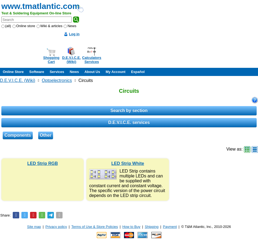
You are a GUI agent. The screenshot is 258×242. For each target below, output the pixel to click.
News (70, 26)
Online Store (13, 72)
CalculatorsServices (91, 60)
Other (45, 135)
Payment (170, 227)
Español (138, 72)
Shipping (152, 227)
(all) (6, 26)
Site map (34, 227)
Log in (74, 34)
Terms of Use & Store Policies (94, 227)
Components (17, 135)
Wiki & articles (50, 26)
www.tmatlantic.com (40, 6)
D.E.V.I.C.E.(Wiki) (71, 60)
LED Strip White (127, 163)
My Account (115, 72)
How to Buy (131, 227)
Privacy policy (56, 227)
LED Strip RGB (42, 163)
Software (36, 72)
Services (57, 72)
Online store (23, 26)
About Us (92, 72)
